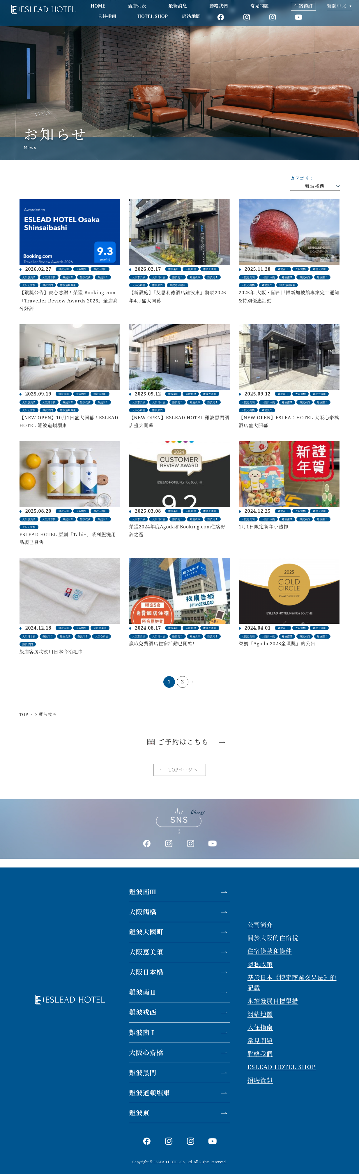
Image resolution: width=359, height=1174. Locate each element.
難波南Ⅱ (142, 992)
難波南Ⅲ (142, 891)
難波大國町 (146, 931)
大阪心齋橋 (146, 1052)
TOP (24, 714)
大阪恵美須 (146, 951)
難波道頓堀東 (149, 1092)
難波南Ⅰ (142, 1032)
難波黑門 (142, 1072)
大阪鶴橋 (142, 911)
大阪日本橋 (146, 972)
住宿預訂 (303, 6)
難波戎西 (315, 186)
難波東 (139, 1112)
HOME (98, 6)
